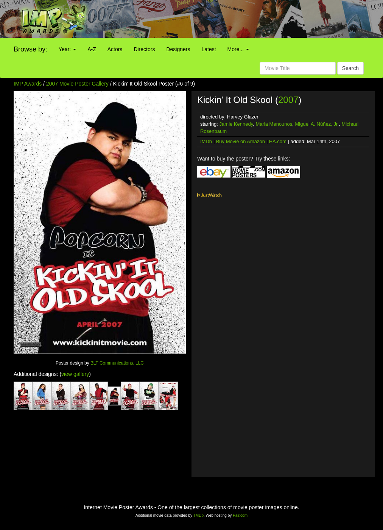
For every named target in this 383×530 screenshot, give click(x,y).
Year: (67, 49)
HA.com (277, 141)
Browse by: (30, 49)
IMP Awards (28, 84)
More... (238, 49)
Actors (115, 49)
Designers (178, 49)
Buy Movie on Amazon (240, 141)
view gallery (75, 374)
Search (350, 68)
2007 (288, 100)
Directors (144, 49)
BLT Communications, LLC (117, 363)
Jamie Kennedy (236, 124)
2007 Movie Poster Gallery (77, 84)
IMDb (206, 141)
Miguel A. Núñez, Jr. (317, 124)
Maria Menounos (273, 124)
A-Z (91, 49)
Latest (208, 49)
